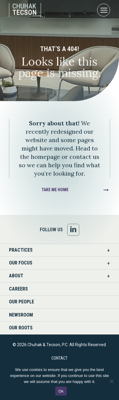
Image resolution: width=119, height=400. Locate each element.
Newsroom (21, 315)
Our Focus (20, 263)
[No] (112, 381)
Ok (60, 391)
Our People (21, 302)
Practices (21, 250)
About (16, 276)
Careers (18, 289)
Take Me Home (55, 189)
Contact (59, 358)
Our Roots (21, 328)
